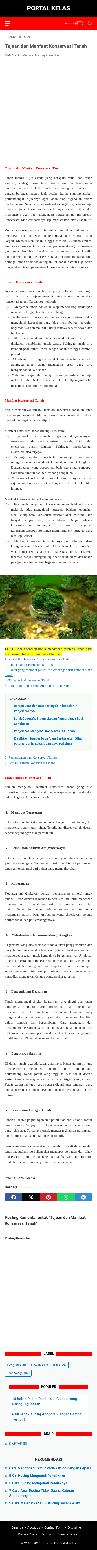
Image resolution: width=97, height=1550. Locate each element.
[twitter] (31, 1197)
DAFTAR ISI (18, 1444)
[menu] (10, 23)
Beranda (17, 1527)
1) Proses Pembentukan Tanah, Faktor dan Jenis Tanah (41, 659)
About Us (33, 1527)
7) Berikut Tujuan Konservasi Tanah (29, 762)
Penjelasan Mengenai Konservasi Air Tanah (44, 731)
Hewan (39, 1365)
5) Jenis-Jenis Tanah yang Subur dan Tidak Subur (38, 685)
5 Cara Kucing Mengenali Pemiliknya (38, 1483)
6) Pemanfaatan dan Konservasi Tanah (31, 757)
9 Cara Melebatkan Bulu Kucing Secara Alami (45, 1503)
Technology (18, 1373)
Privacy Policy (27, 1534)
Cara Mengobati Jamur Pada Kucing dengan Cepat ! (50, 1468)
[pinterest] (48, 1197)
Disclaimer (75, 1527)
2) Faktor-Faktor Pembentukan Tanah (30, 664)
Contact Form (53, 1527)
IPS (60, 1365)
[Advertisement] (48, 111)
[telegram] (83, 1197)
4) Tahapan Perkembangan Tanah (27, 680)
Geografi (16, 1365)
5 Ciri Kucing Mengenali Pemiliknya (37, 1476)
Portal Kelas (48, 8)
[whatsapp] (66, 1197)
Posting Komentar (46, 55)
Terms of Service (68, 1534)
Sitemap (47, 1534)
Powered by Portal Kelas (59, 1543)
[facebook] (13, 1197)
